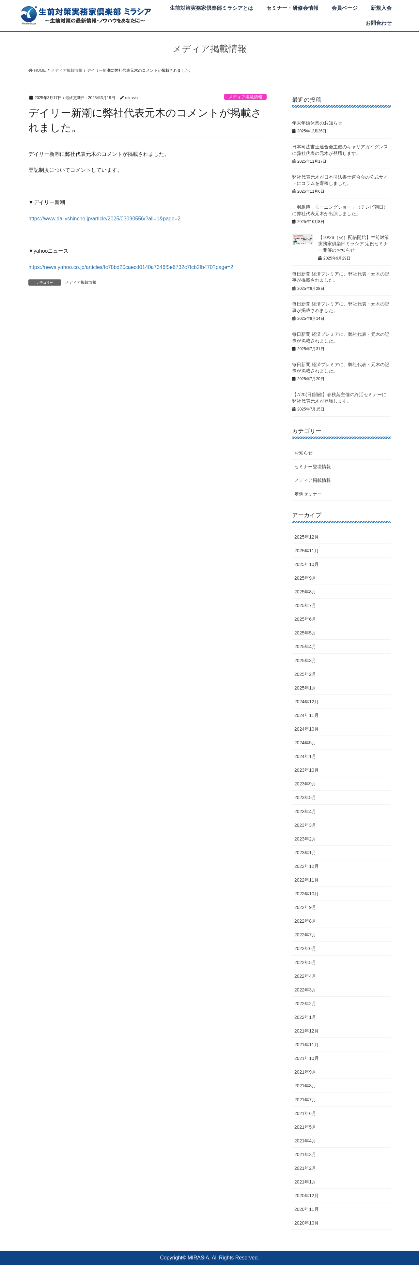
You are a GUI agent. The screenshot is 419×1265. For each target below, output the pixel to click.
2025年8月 (305, 591)
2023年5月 (305, 797)
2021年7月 (305, 1099)
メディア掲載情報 (245, 97)
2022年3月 (305, 989)
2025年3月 (305, 660)
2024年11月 (306, 715)
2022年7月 (305, 934)
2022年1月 (305, 1017)
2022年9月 (305, 907)
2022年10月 (306, 893)
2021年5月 (305, 1127)
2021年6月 (305, 1113)
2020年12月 (306, 1195)
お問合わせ (378, 23)
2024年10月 (306, 729)
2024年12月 (306, 701)
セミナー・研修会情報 (292, 8)
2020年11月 (306, 1209)
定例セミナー (308, 494)
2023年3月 (305, 825)
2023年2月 (305, 838)
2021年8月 (305, 1085)
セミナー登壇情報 (312, 466)
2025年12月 (306, 537)
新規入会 (381, 8)
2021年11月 (306, 1044)
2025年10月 (306, 564)
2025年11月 (306, 550)
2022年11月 (306, 880)
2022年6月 (305, 948)
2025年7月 (305, 605)
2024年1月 (305, 756)
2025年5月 (305, 632)
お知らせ (303, 452)
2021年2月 (305, 1168)
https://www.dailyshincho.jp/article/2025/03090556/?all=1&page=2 (104, 218)
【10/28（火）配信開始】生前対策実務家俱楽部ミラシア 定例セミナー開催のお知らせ (353, 244)
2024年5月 (305, 742)
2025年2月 (305, 674)
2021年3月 (305, 1154)
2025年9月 (305, 578)
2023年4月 (305, 811)
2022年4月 (305, 976)
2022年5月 (305, 962)
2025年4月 (305, 646)
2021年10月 (306, 1058)
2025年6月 (305, 619)
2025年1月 (305, 688)
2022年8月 (305, 921)
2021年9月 (305, 1072)
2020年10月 (306, 1223)
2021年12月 (306, 1031)
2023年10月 (306, 770)
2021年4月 (305, 1140)
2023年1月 (305, 852)
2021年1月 (305, 1181)
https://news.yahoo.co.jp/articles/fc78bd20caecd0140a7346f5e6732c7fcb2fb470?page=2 (130, 267)
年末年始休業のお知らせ (317, 123)
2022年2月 (305, 1003)
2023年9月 (305, 783)
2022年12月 (306, 866)
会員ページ (345, 8)
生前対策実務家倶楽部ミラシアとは (211, 8)
